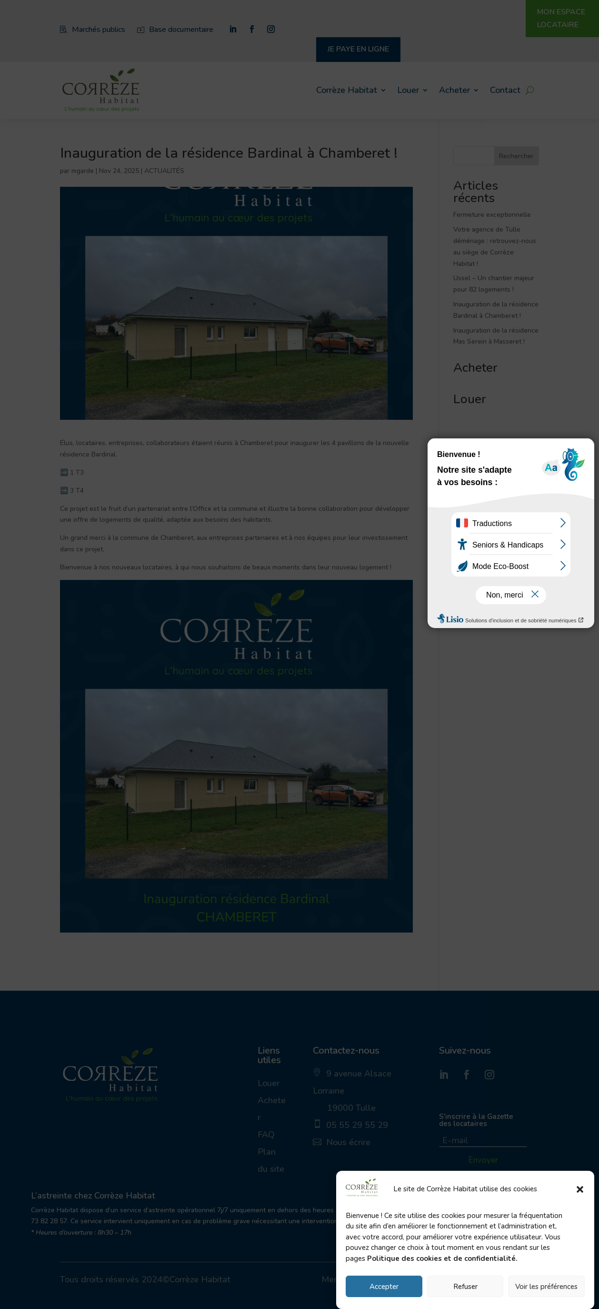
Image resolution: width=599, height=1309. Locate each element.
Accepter (384, 1288)
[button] (580, 1191)
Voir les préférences (546, 1288)
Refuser (465, 1288)
